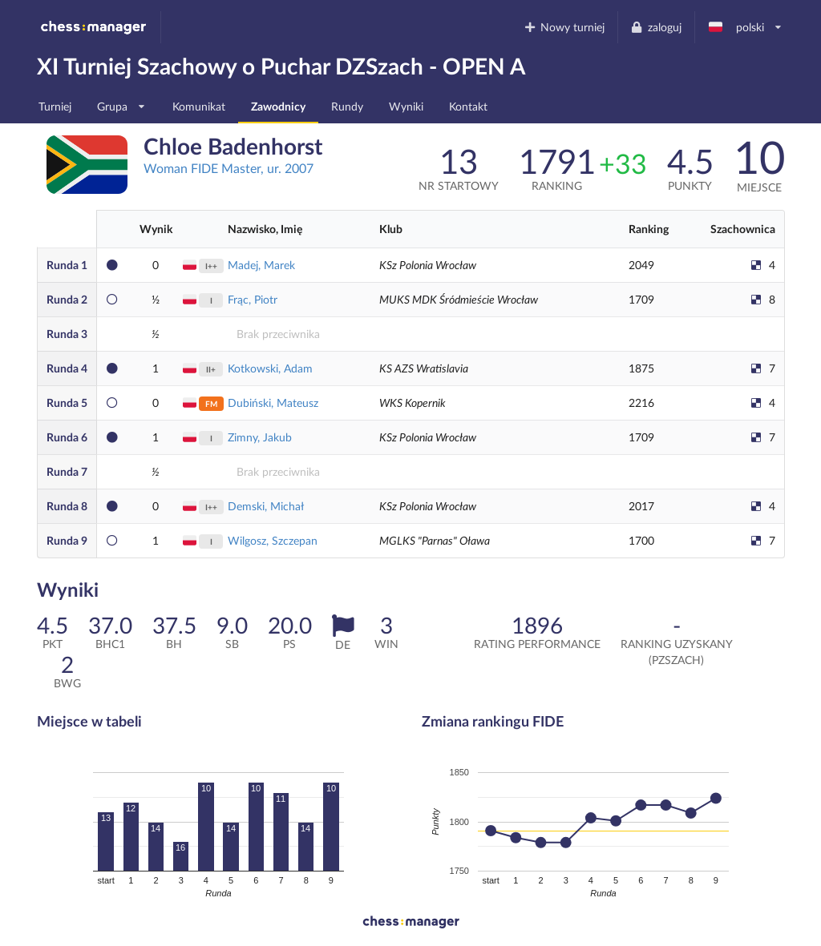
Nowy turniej (564, 27)
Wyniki (406, 106)
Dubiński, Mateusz (273, 402)
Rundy (347, 106)
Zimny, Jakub (260, 437)
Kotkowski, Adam (270, 368)
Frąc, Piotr (252, 299)
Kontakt (468, 106)
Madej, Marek (261, 265)
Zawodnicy (278, 106)
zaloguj (655, 27)
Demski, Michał (266, 506)
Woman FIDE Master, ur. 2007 (228, 167)
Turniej (54, 106)
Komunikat (198, 106)
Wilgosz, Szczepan (272, 540)
